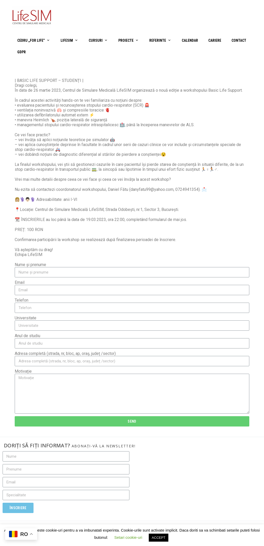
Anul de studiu (27, 335)
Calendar (190, 40)
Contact (239, 40)
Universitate (25, 317)
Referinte (157, 40)
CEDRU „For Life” (31, 40)
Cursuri (96, 40)
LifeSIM (67, 40)
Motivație (23, 371)
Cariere (214, 40)
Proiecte (126, 40)
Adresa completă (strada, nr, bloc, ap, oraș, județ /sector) (65, 353)
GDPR (21, 52)
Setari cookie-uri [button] (128, 537)
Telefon (21, 300)
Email (19, 282)
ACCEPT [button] (159, 538)
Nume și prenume (30, 264)
